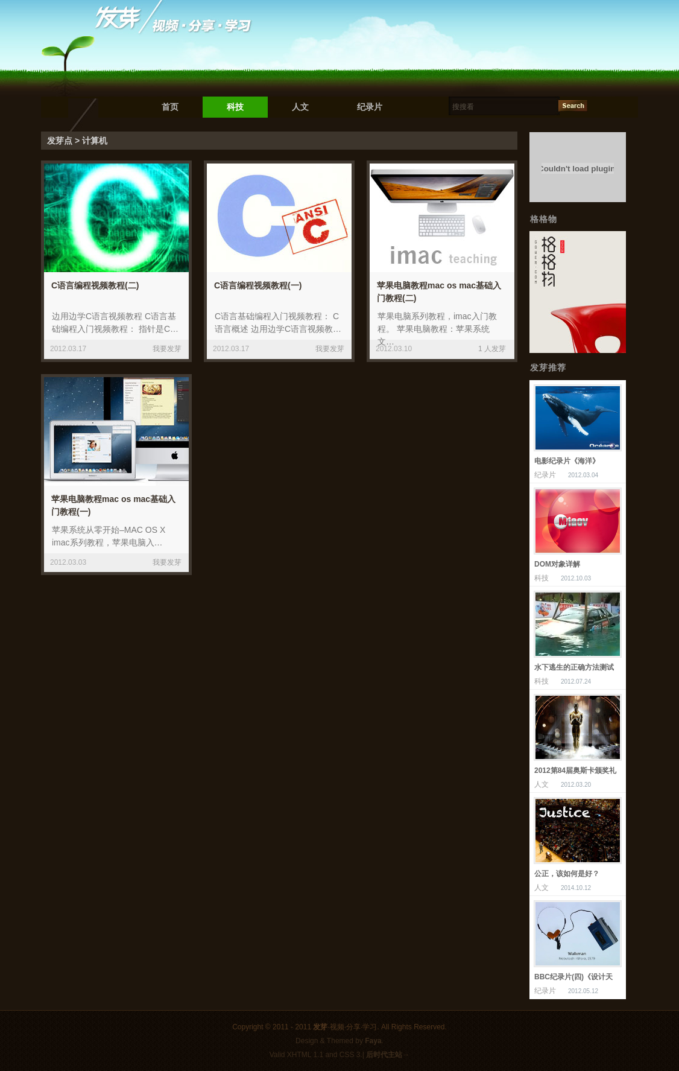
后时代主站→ (387, 1054)
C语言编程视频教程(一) (258, 285)
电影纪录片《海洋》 (566, 461)
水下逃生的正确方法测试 (574, 667)
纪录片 (369, 107)
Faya (373, 1041)
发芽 (320, 1027)
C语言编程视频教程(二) (95, 285)
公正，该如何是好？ (566, 873)
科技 (235, 107)
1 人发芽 (492, 349)
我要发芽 (167, 349)
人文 (300, 107)
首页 (170, 107)
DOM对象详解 (557, 564)
